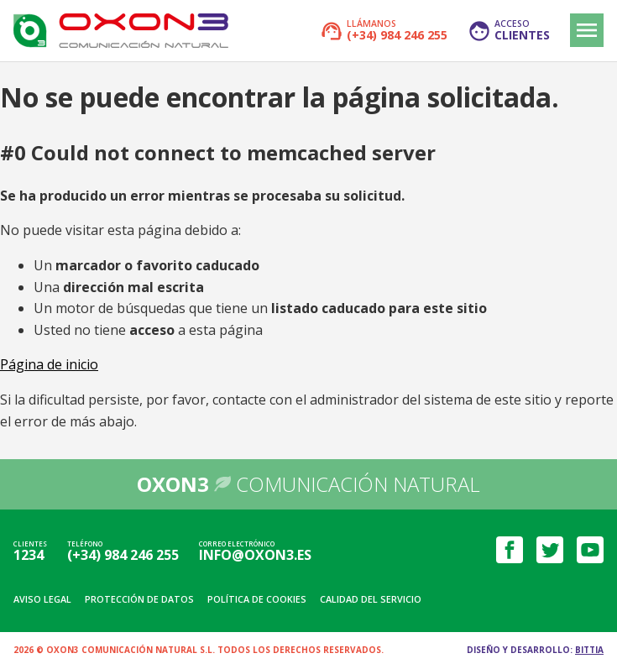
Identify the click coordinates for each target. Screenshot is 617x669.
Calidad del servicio (370, 599)
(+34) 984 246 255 (123, 555)
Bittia (589, 650)
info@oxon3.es (255, 555)
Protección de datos (139, 599)
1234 (28, 555)
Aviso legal (42, 599)
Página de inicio (49, 364)
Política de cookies (256, 599)
